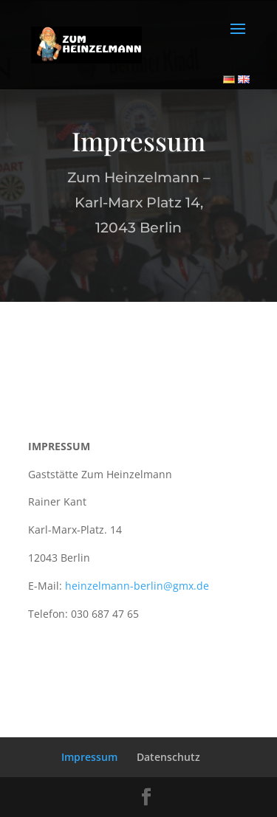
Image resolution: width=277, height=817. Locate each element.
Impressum (89, 757)
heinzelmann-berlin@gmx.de (137, 586)
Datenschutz (168, 757)
